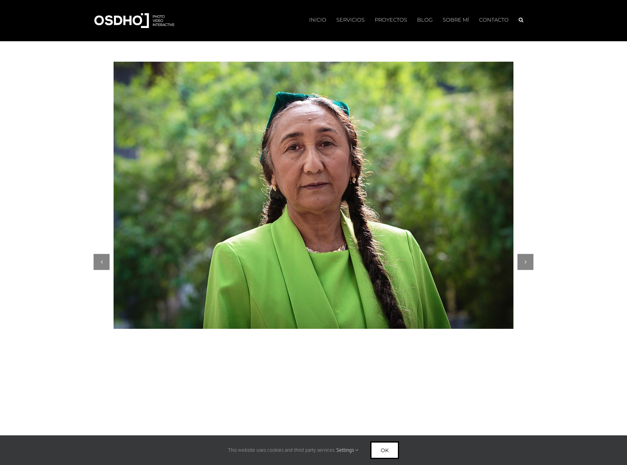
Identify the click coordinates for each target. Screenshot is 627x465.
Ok (385, 450)
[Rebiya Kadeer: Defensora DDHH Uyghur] (313, 195)
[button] (521, 19)
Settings (347, 450)
